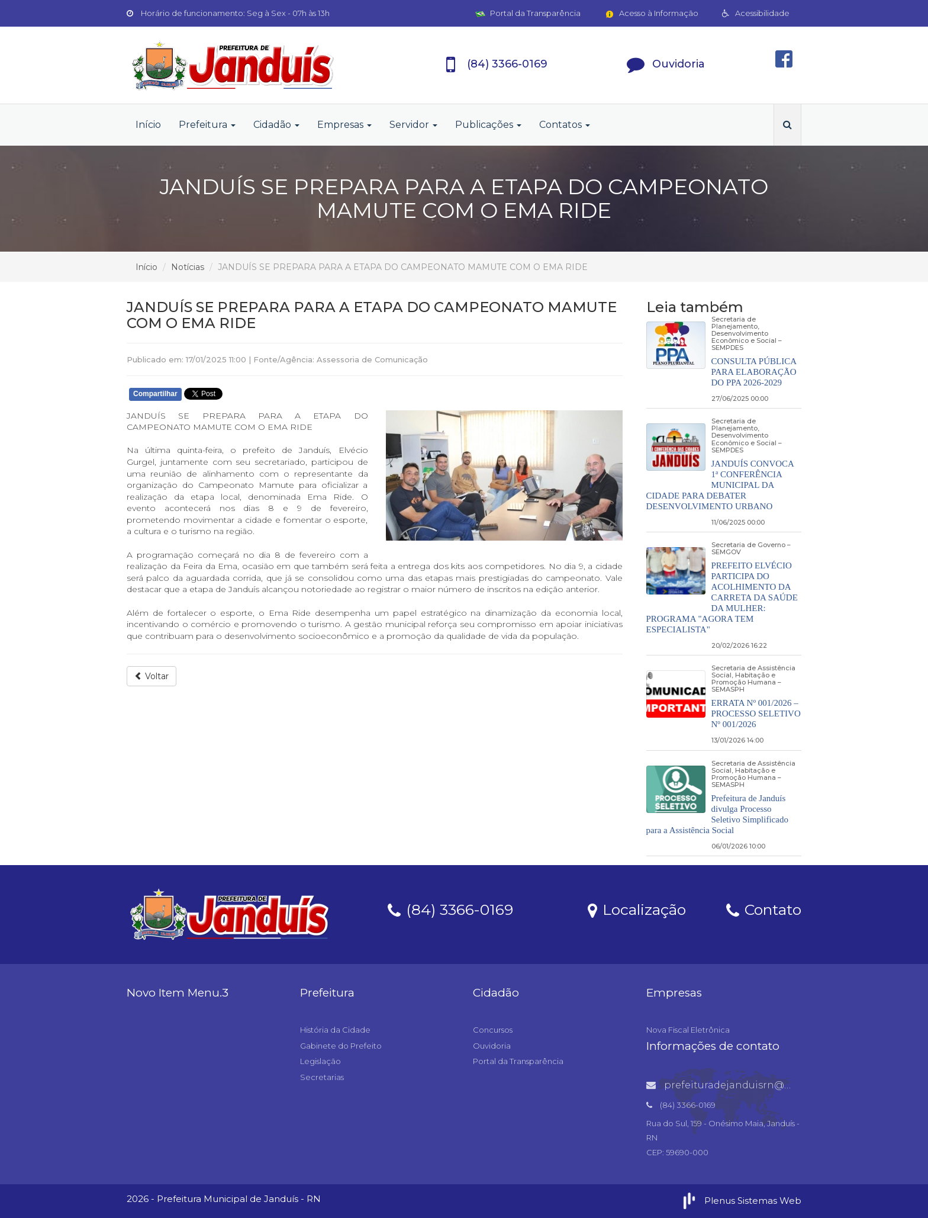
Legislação (320, 1061)
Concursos (493, 1029)
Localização (637, 909)
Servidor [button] (413, 124)
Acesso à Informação (651, 13)
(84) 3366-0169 (450, 909)
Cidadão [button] (276, 124)
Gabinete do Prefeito (341, 1045)
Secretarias (322, 1077)
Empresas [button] (344, 124)
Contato (763, 909)
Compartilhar (155, 394)
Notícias (187, 267)
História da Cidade (335, 1029)
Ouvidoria (492, 1045)
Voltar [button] (151, 676)
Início (148, 124)
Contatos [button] (564, 124)
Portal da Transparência (528, 13)
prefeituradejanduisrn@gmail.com (741, 1085)
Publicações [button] (488, 124)
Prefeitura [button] (207, 124)
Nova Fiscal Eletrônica (688, 1029)
